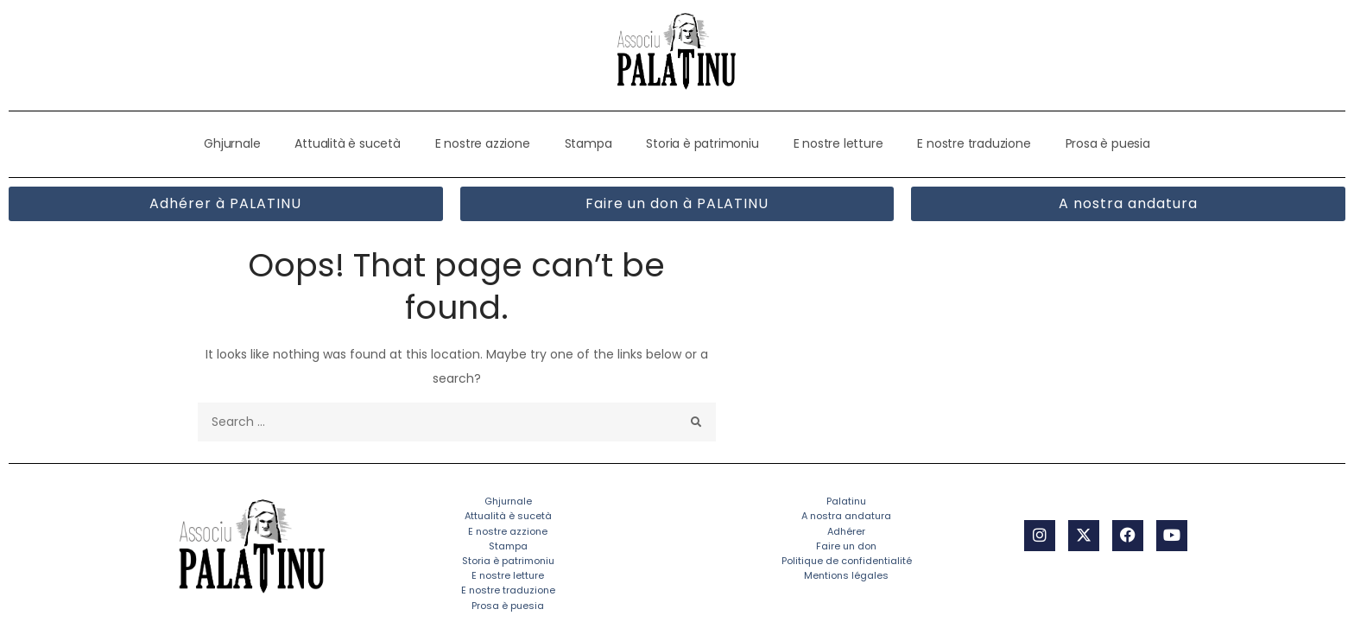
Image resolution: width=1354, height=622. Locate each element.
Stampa (588, 143)
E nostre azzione (482, 143)
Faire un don (846, 546)
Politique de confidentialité (846, 561)
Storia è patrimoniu (702, 143)
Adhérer (846, 531)
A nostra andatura (846, 517)
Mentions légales (846, 575)
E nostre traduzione (973, 143)
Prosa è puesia (1108, 143)
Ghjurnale (232, 143)
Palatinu (846, 501)
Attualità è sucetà (347, 143)
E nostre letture (838, 143)
